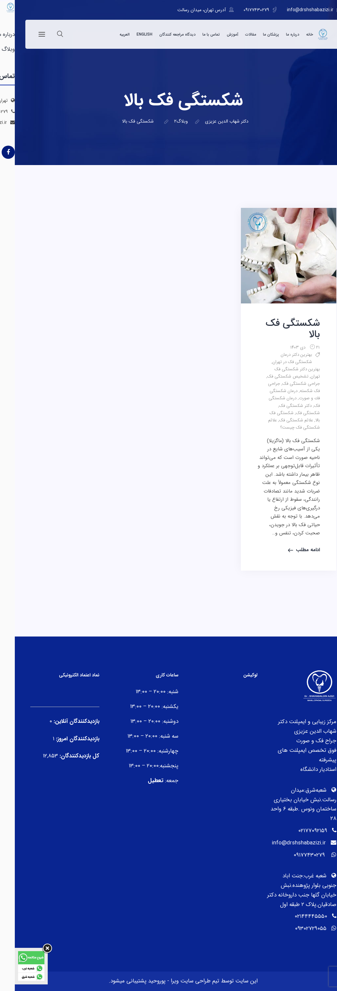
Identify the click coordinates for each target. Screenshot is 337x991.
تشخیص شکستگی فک (273, 376)
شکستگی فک (293, 413)
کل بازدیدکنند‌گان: (64, 755)
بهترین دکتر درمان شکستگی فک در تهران (277, 358)
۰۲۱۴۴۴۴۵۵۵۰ (296, 916)
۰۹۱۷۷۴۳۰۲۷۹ (241, 10)
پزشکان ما (256, 34)
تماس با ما (196, 34)
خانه (294, 34)
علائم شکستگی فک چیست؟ (279, 424)
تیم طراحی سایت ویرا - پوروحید (168, 981)
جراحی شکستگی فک (286, 383)
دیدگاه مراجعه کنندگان (162, 34)
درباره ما (277, 34)
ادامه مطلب (293, 550)
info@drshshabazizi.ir (295, 10)
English (130, 34)
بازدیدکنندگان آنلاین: (61, 721)
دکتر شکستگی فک (280, 405)
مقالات (235, 34)
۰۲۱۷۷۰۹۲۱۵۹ (297, 830)
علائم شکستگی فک (281, 420)
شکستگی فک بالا (278, 329)
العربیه (110, 34)
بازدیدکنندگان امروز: (62, 738)
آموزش (217, 34)
